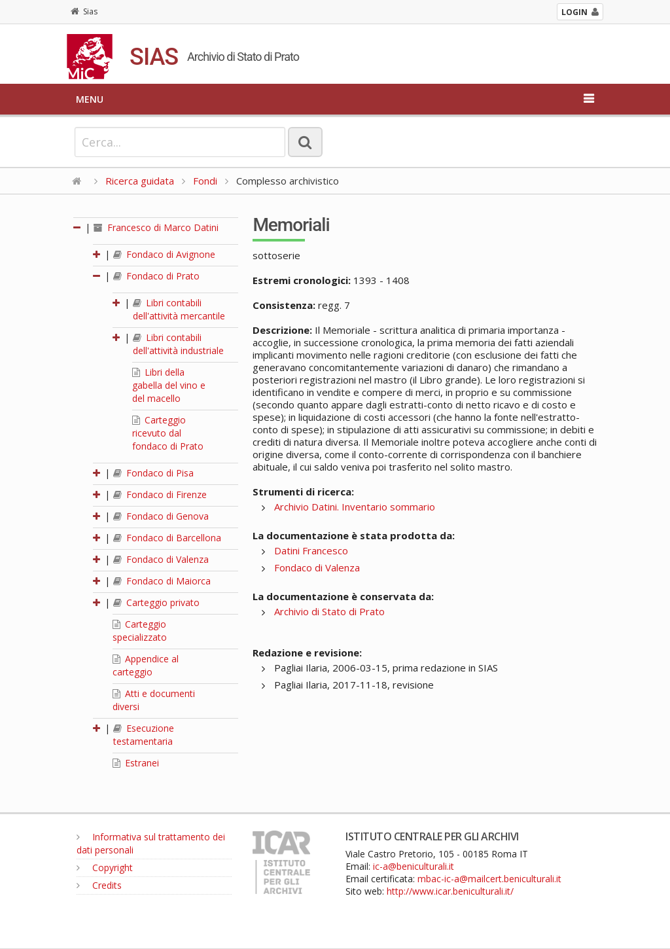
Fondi (205, 180)
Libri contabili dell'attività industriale (178, 344)
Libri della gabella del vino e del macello (168, 385)
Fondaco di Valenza (161, 559)
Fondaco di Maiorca (162, 581)
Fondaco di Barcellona (167, 537)
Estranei (136, 763)
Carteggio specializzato (140, 630)
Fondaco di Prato (156, 276)
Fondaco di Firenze (160, 494)
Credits (99, 885)
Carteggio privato (156, 602)
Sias (84, 11)
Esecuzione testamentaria (143, 734)
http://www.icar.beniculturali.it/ (450, 891)
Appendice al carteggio (146, 665)
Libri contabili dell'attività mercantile (179, 309)
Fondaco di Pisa (153, 473)
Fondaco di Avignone (164, 254)
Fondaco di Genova (161, 516)
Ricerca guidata (139, 180)
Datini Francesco (311, 550)
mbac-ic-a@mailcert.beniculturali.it (489, 878)
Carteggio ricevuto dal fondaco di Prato (167, 433)
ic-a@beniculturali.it (413, 866)
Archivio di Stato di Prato (329, 611)
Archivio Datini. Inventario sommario (354, 506)
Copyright (105, 867)
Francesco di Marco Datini (156, 227)
